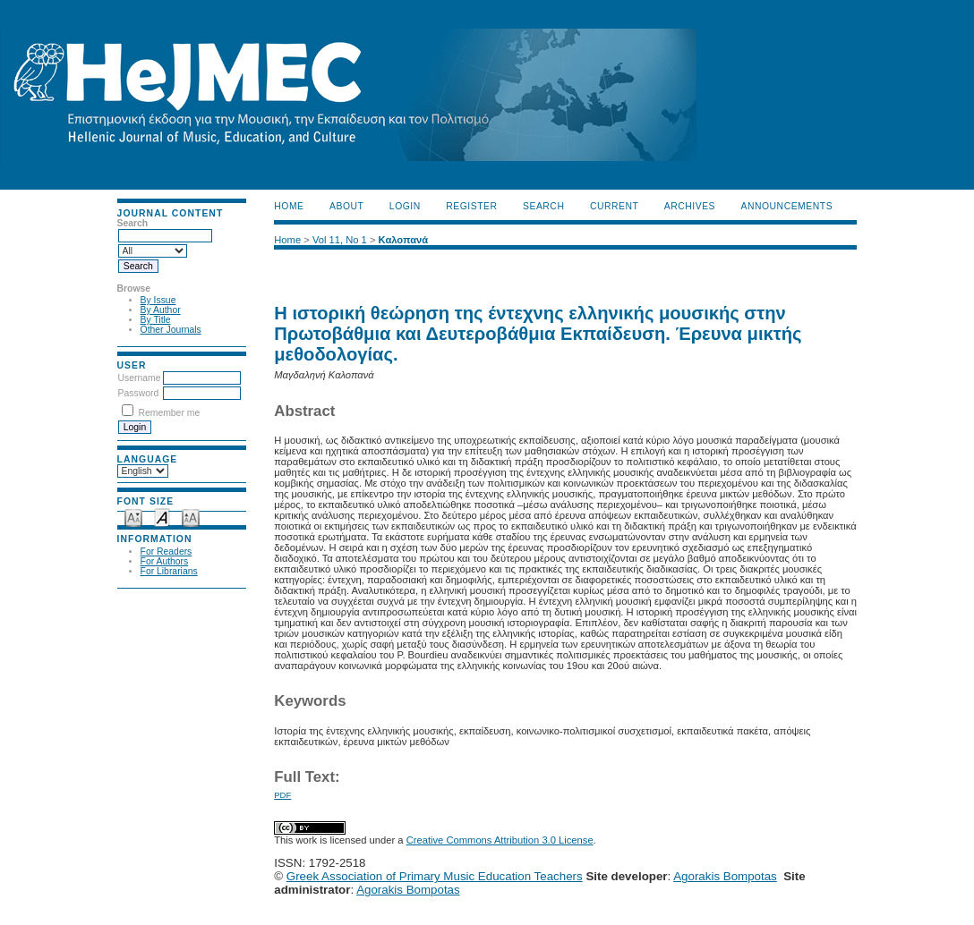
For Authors (165, 561)
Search (543, 206)
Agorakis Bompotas (725, 876)
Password (138, 393)
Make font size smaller (133, 516)
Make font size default (162, 516)
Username (139, 378)
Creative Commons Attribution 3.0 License (500, 840)
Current (614, 206)
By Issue (158, 300)
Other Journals (171, 330)
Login (405, 206)
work (307, 840)
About (346, 206)
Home (288, 206)
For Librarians (169, 571)
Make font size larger (191, 516)
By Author (161, 310)
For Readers (166, 551)
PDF (282, 795)
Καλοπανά (404, 239)
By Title (156, 320)
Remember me (169, 413)
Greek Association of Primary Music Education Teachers (434, 876)
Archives (689, 206)
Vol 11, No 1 (339, 239)
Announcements (787, 206)
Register (471, 206)
